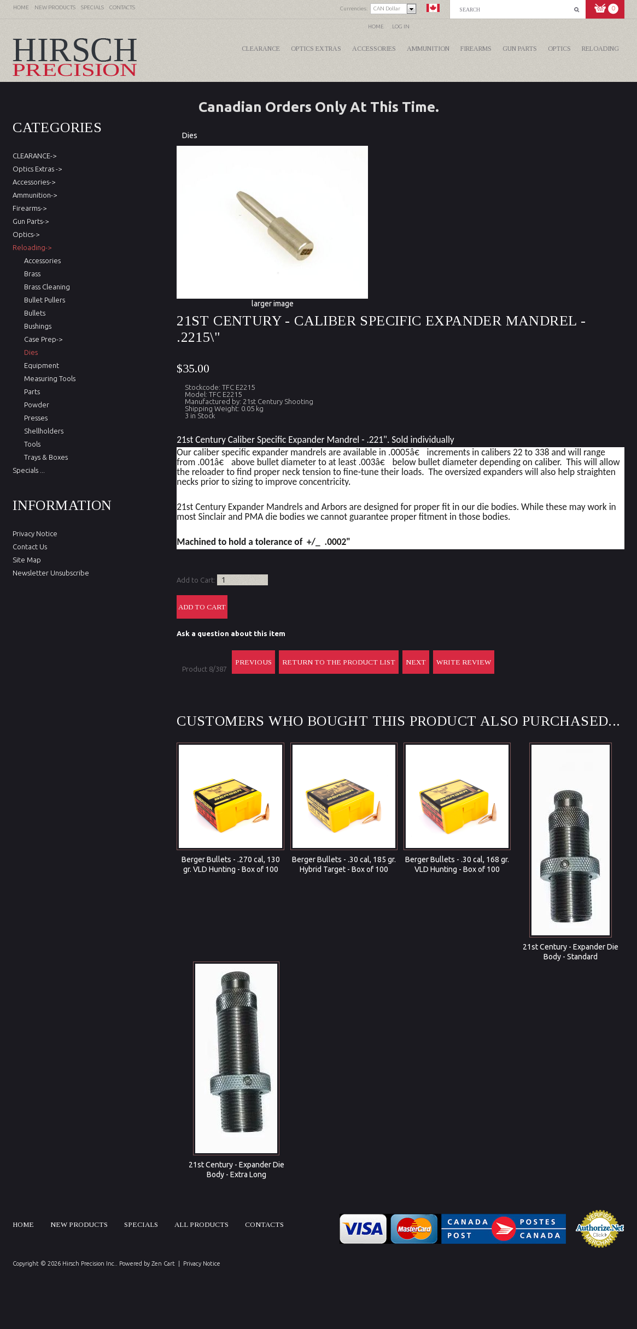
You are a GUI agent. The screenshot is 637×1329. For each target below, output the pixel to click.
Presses (34, 418)
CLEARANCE (261, 48)
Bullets (33, 313)
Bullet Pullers (43, 300)
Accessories (374, 48)
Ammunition (428, 48)
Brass (30, 273)
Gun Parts (519, 48)
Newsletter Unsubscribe (51, 573)
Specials (141, 1224)
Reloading (600, 48)
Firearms (476, 48)
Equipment (40, 365)
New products (79, 1224)
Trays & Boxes (44, 457)
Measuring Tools (48, 378)
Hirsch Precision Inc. (89, 1263)
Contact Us (30, 546)
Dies (189, 135)
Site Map (27, 559)
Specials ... (29, 470)
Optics (559, 48)
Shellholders (42, 431)
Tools (30, 444)
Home (376, 26)
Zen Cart (163, 1263)
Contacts (264, 1224)
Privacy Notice (35, 533)
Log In (401, 26)
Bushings (36, 326)
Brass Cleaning (45, 286)
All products (201, 1224)
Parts (30, 391)
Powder (35, 404)
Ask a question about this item (231, 633)
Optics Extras (316, 48)
